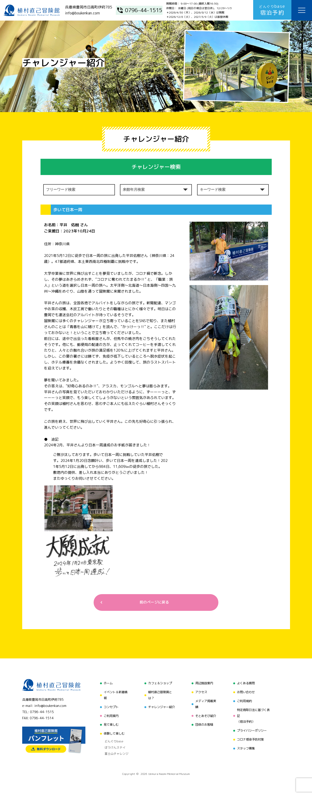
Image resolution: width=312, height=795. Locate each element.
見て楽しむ (109, 724)
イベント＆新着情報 (114, 695)
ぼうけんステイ (112, 746)
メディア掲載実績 (205, 704)
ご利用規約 (244, 701)
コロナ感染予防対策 (250, 739)
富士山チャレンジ (114, 751)
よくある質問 (245, 683)
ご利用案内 (109, 715)
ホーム (106, 683)
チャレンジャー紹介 (160, 707)
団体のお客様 (203, 724)
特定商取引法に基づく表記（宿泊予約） (253, 715)
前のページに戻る (154, 602)
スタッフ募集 (245, 747)
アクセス (200, 692)
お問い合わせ (245, 692)
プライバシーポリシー (252, 730)
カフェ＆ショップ (159, 683)
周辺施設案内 (203, 683)
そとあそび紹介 (205, 715)
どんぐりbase (111, 740)
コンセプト (109, 707)
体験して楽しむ (112, 733)
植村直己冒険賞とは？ (159, 695)
